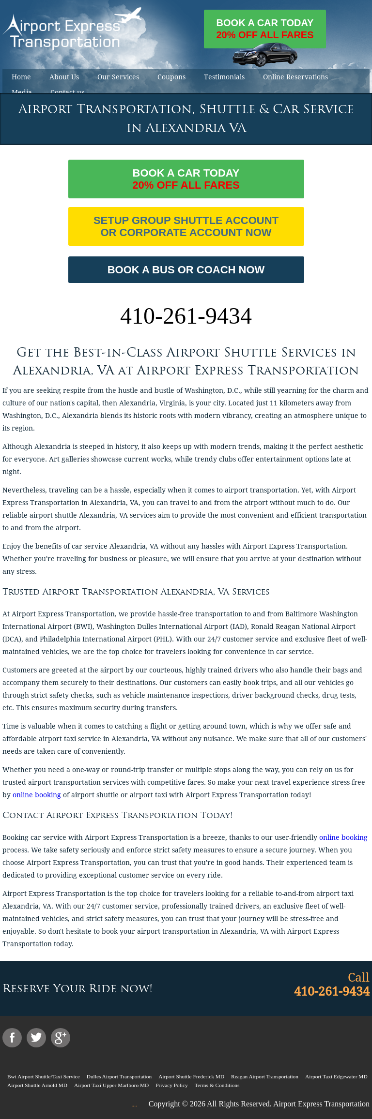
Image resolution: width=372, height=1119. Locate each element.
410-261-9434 (186, 315)
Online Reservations (295, 77)
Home (21, 77)
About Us (64, 77)
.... (134, 1104)
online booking (37, 795)
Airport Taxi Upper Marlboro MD (111, 1085)
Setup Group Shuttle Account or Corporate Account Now (186, 226)
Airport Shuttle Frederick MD (191, 1076)
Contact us (67, 92)
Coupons (171, 77)
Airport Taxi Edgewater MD (336, 1076)
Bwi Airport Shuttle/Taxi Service (43, 1076)
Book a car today (264, 32)
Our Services (118, 77)
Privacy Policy (171, 1085)
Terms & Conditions (217, 1085)
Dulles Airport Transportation (119, 1076)
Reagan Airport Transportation (264, 1076)
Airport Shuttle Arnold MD (37, 1085)
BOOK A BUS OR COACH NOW (186, 270)
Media (22, 92)
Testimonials (224, 77)
